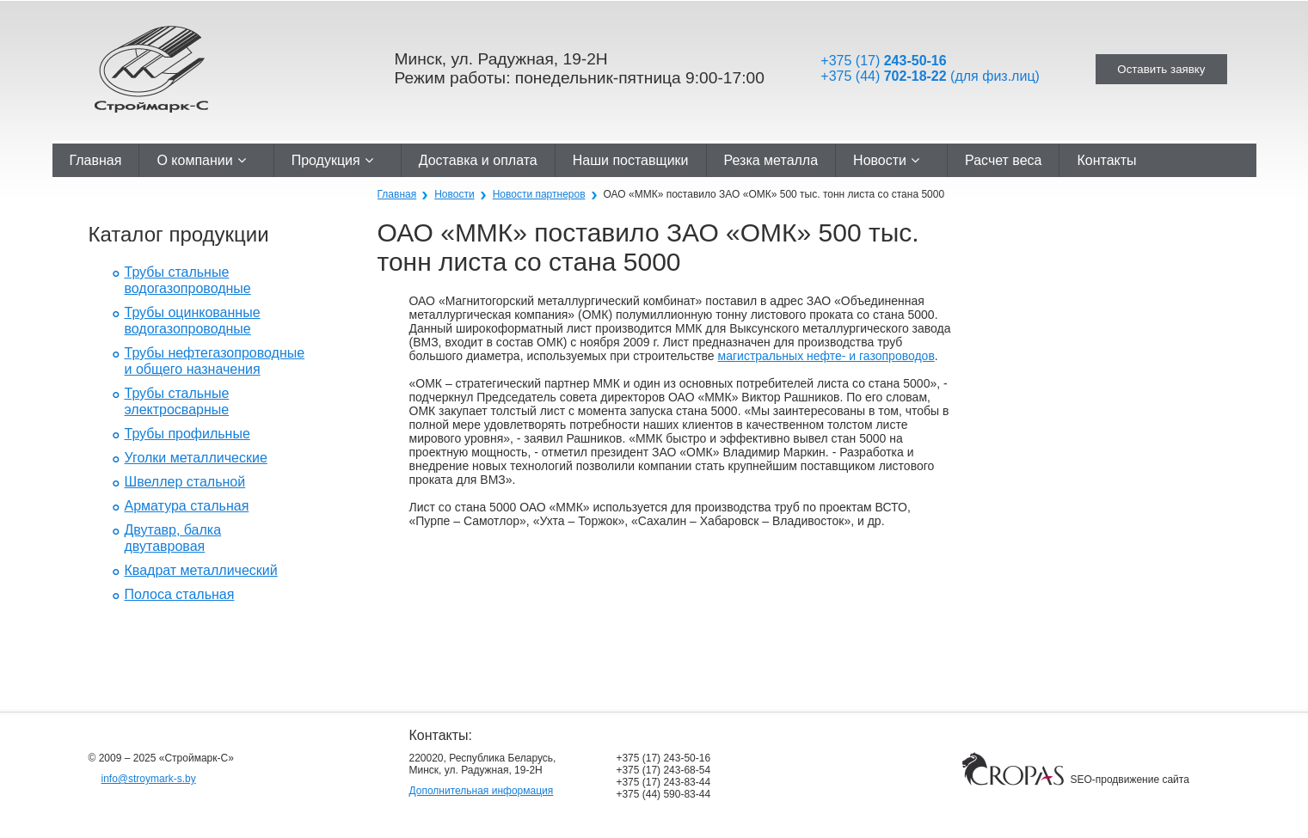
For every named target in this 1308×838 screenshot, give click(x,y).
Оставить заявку (1161, 69)
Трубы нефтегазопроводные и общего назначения (215, 361)
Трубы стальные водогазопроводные (188, 280)
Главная (96, 160)
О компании (201, 160)
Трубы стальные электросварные (177, 401)
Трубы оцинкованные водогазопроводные (193, 320)
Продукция (332, 160)
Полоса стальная (180, 594)
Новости (886, 160)
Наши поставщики (631, 160)
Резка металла (771, 160)
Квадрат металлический (201, 570)
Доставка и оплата (478, 160)
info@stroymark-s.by (148, 779)
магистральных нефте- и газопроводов (826, 356)
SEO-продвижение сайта (1129, 780)
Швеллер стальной (185, 481)
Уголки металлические (196, 457)
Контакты (1106, 160)
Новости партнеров (539, 194)
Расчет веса (1003, 160)
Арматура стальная (187, 506)
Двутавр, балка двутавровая (173, 538)
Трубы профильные (187, 433)
